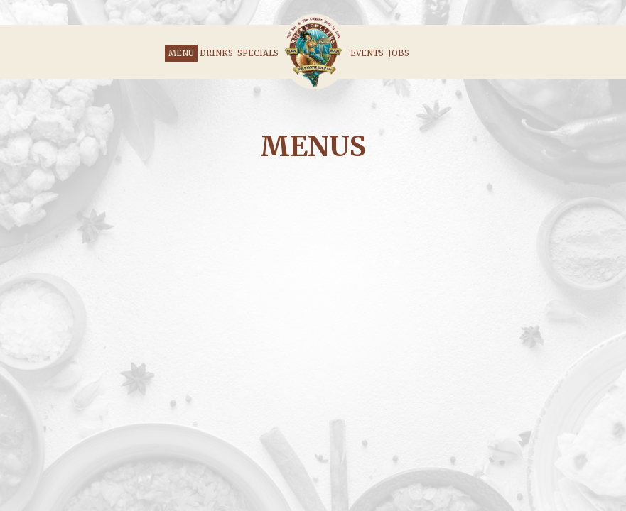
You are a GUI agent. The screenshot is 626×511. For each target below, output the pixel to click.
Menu (181, 53)
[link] (314, 51)
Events (367, 53)
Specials (258, 53)
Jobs (398, 53)
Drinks (216, 53)
